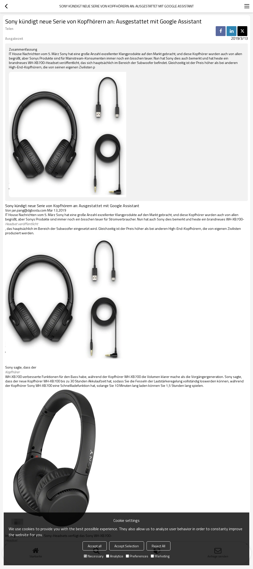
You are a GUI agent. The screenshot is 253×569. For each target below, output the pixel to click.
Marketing (160, 556)
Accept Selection (126, 546)
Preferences (137, 556)
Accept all (95, 546)
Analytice (114, 556)
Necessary (94, 556)
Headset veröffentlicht (21, 223)
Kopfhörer (12, 372)
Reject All (158, 546)
